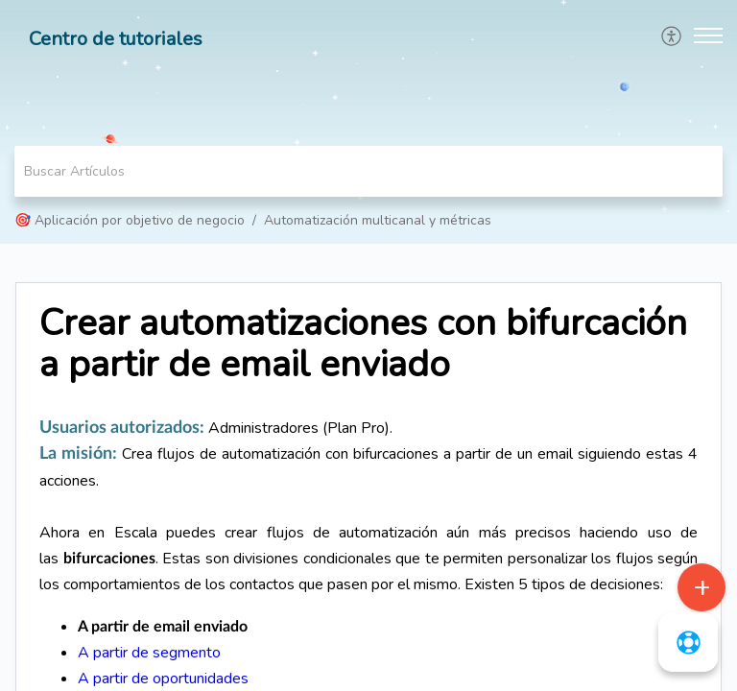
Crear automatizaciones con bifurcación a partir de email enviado (363, 344)
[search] (368, 171)
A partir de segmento (149, 652)
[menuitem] (672, 35)
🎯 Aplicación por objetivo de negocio (129, 220)
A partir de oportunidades (163, 678)
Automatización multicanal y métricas (377, 220)
